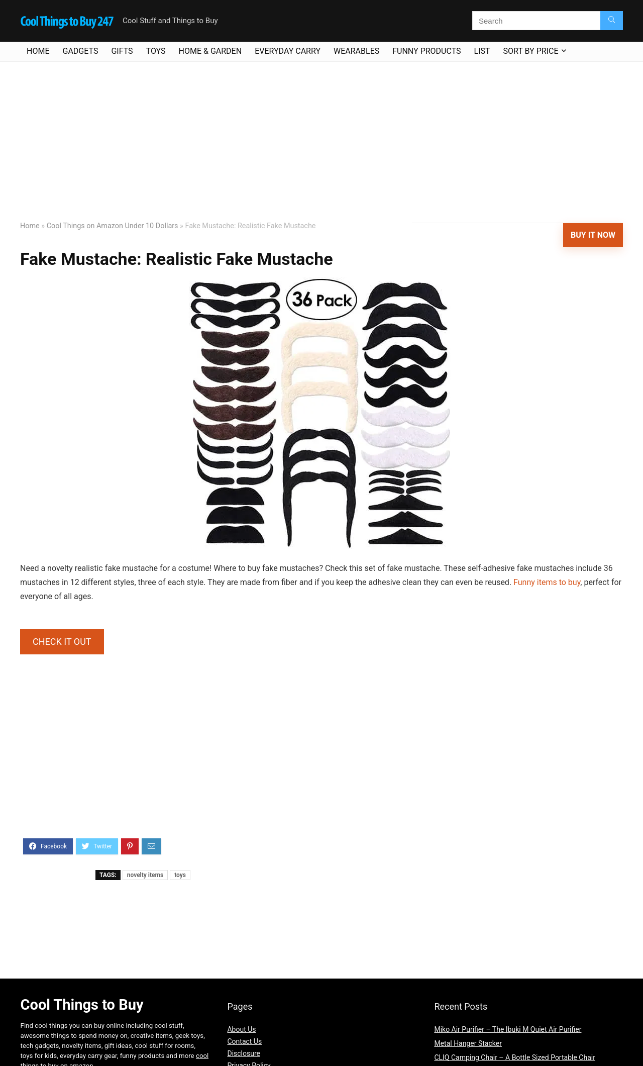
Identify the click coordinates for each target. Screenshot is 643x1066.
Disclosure (243, 1053)
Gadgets (80, 51)
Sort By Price (531, 51)
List (482, 51)
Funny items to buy (546, 582)
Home (38, 51)
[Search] (611, 20)
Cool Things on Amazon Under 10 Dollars (112, 226)
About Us (241, 1029)
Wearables (356, 51)
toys (180, 875)
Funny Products (426, 51)
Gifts (122, 51)
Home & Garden (210, 51)
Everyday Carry (287, 51)
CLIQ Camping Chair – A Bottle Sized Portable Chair (514, 1057)
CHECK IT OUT (62, 641)
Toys (156, 51)
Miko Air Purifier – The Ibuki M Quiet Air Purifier (507, 1029)
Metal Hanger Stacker (468, 1043)
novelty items (145, 875)
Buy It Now (593, 235)
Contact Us (244, 1041)
